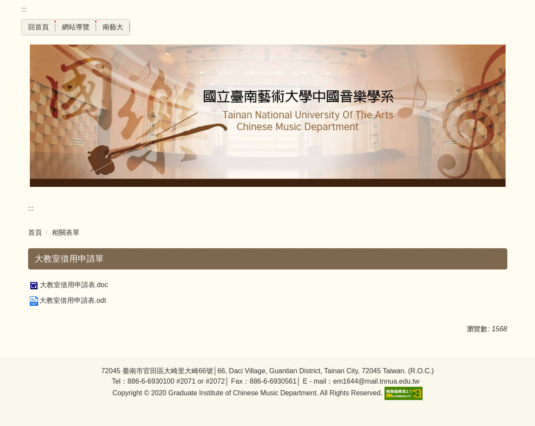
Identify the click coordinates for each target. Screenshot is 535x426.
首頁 (35, 232)
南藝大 (113, 27)
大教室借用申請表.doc (68, 284)
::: (24, 9)
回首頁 (38, 27)
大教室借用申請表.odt (67, 300)
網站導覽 (76, 27)
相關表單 (66, 232)
